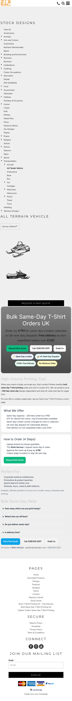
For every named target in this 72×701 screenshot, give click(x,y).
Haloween (8, 93)
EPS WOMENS (10, 83)
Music (6, 122)
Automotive (9, 43)
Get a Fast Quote (10, 541)
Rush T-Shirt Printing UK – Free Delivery (36, 604)
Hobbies (7, 97)
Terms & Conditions (36, 632)
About (36, 591)
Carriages (11, 186)
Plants (6, 136)
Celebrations (9, 65)
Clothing (7, 68)
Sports (6, 157)
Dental (7, 79)
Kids (6, 111)
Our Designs (9, 129)
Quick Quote (36, 600)
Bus (8, 179)
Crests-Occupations (12, 72)
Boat (9, 175)
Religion (7, 140)
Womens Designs (11, 211)
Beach (6, 51)
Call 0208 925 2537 (41, 348)
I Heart (6, 108)
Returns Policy (36, 623)
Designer (36, 587)
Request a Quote (36, 597)
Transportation (10, 161)
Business (8, 58)
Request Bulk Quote (17, 348)
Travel (9, 200)
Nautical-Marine (11, 125)
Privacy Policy (36, 629)
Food (6, 86)
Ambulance (12, 172)
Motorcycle (12, 193)
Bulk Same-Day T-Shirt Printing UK (36, 607)
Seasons (7, 150)
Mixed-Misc (9, 118)
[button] (63, 3)
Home (36, 574)
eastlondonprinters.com (35, 547)
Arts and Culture (11, 40)
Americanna (9, 33)
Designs (36, 581)
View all (7, 29)
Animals (7, 36)
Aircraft (10, 164)
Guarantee (36, 626)
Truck (9, 204)
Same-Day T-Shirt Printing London (54, 399)
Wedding (8, 207)
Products (36, 584)
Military (7, 115)
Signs (6, 154)
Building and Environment (15, 54)
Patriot (7, 132)
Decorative (8, 75)
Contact (36, 594)
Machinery (11, 189)
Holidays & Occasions (13, 100)
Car (8, 182)
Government (9, 90)
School (7, 143)
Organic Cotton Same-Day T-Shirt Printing (36, 610)
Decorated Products (36, 578)
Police (9, 196)
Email (11, 660)
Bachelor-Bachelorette (13, 47)
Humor (7, 104)
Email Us (60, 348)
